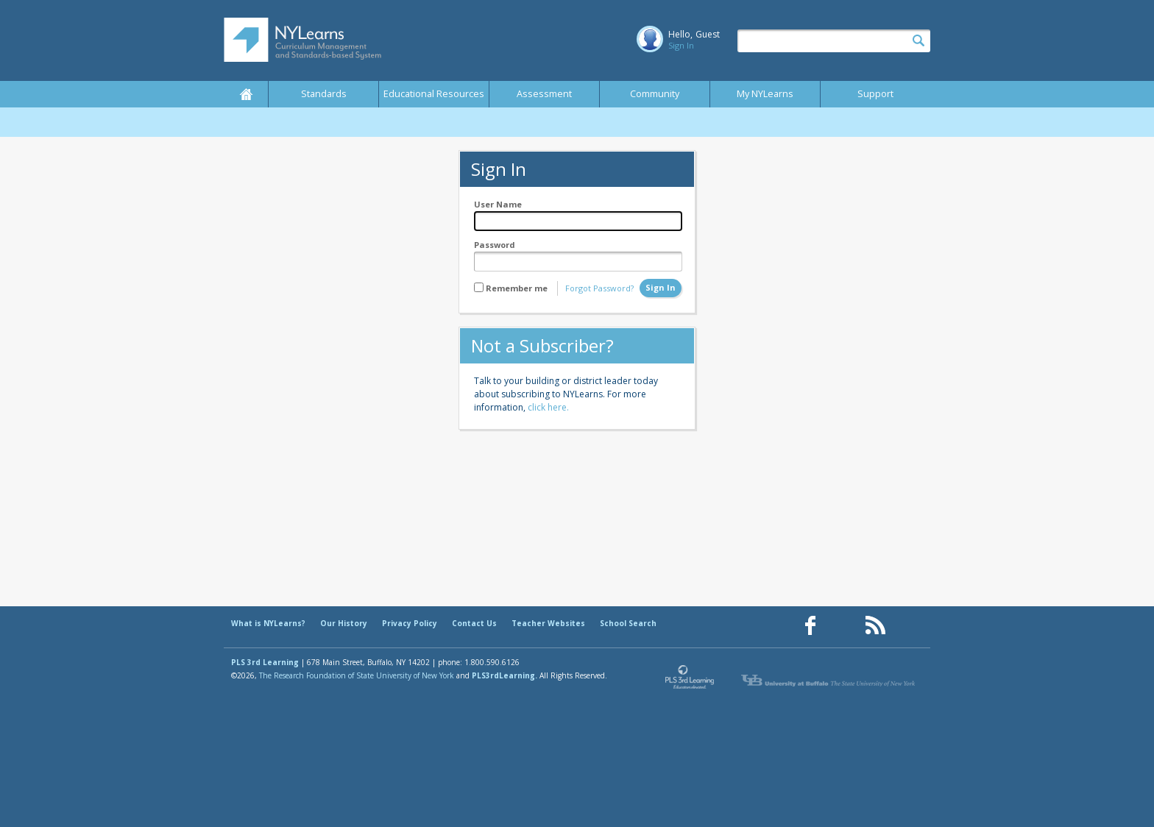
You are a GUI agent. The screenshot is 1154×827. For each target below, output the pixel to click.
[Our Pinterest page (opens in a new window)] (842, 625)
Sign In (681, 45)
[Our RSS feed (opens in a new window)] (875, 625)
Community (654, 94)
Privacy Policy (409, 623)
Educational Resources (433, 94)
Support (875, 94)
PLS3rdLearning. (504, 675)
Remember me (517, 288)
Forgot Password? (599, 288)
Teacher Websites (548, 623)
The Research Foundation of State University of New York (356, 675)
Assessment (544, 94)
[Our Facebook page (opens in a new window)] (810, 625)
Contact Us (474, 623)
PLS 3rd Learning (265, 662)
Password (494, 244)
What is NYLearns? (268, 623)
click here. (548, 407)
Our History (343, 623)
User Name (498, 204)
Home (246, 94)
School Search (628, 623)
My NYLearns (765, 94)
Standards (324, 94)
